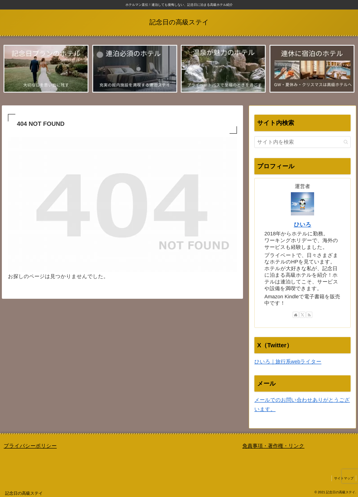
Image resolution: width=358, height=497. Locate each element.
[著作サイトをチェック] (296, 315)
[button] (346, 142)
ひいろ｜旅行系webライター (287, 361)
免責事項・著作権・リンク (273, 446)
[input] (302, 142)
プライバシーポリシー (30, 446)
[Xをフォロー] (302, 315)
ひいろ (302, 224)
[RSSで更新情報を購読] (309, 315)
